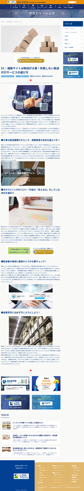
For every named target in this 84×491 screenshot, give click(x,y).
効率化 (66, 36)
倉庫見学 (74, 477)
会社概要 (74, 481)
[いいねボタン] (30, 80)
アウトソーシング (69, 28)
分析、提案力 (42, 470)
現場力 (40, 480)
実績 (40, 472)
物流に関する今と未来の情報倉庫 (31, 2)
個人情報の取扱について (55, 487)
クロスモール (57, 479)
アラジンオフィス (58, 482)
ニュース (75, 472)
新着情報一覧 (76, 468)
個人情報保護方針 (41, 487)
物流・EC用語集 (69, 47)
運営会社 (40, 489)
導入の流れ (75, 475)
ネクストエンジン (58, 477)
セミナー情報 (76, 470)
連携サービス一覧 (58, 475)
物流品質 (41, 475)
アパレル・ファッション (59, 470)
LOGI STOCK (9, 21)
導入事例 (40, 482)
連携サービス (42, 477)
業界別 (66, 40)
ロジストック (75, 479)
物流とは (67, 43)
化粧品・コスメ (57, 468)
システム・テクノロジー (71, 32)
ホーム (2, 21)
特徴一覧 (41, 468)
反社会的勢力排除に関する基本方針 (72, 487)
